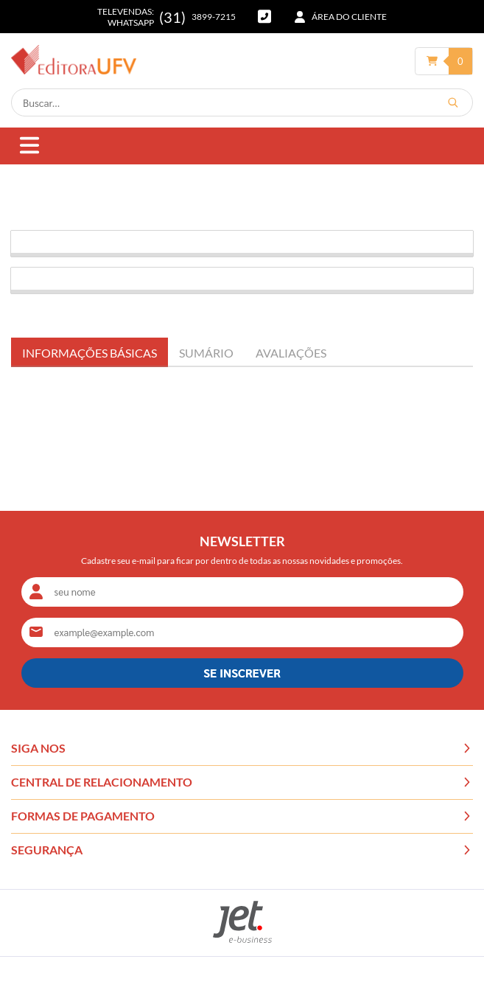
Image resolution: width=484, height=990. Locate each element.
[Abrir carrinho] (444, 61)
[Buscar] (453, 102)
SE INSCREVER (241, 672)
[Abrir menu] (29, 146)
